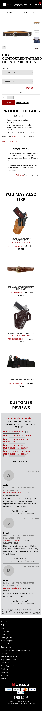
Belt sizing (20, 175)
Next (8, 102)
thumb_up (14, 513)
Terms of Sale (6, 647)
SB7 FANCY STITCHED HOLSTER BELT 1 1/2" (21, 288)
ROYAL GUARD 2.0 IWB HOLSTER (21, 241)
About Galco (5, 622)
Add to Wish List (22, 103)
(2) (4, 438)
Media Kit (4, 669)
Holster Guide (6, 631)
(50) (26, 432)
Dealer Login (5, 672)
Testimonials (5, 675)
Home (9, 12)
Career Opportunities (8, 666)
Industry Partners (7, 637)
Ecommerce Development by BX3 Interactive (20, 703)
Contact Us (5, 663)
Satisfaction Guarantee (9, 656)
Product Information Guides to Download (15, 650)
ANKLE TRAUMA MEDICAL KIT (21, 380)
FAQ (2, 625)
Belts (18, 12)
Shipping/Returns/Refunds (10, 659)
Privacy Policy (6, 644)
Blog (2, 628)
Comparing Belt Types (11, 141)
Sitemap (4, 678)
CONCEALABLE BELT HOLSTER (21, 334)
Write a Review (20, 461)
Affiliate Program (7, 641)
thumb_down (26, 513)
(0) (4, 444)
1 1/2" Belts (29, 12)
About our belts (13, 180)
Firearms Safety (6, 653)
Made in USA (5, 634)
